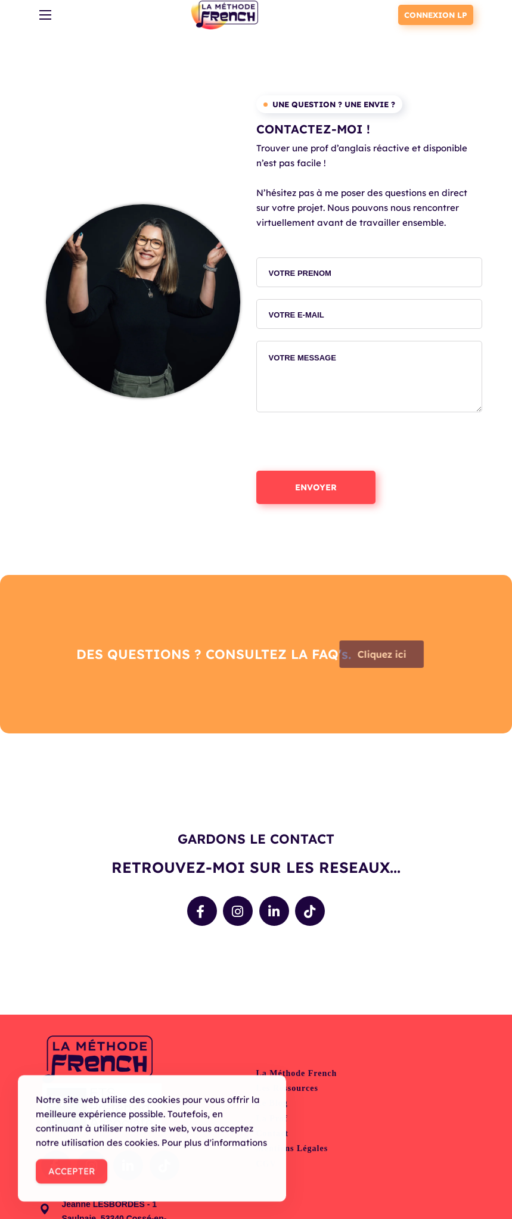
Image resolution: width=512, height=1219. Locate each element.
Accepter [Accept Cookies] (71, 1176)
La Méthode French (296, 1073)
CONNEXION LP (435, 15)
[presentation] (346, 447)
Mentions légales (292, 1148)
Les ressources (287, 1088)
